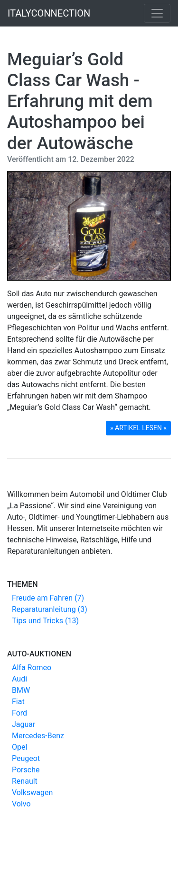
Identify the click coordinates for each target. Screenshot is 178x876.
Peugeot (26, 758)
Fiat (18, 701)
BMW (21, 690)
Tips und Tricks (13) (45, 620)
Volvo (21, 803)
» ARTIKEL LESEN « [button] (138, 428)
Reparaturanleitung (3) (49, 609)
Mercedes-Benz (38, 735)
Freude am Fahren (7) (48, 597)
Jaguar (23, 724)
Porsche (25, 769)
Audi (19, 678)
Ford (19, 712)
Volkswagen (32, 792)
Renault (24, 781)
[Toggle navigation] (157, 13)
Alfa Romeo (31, 667)
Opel (19, 747)
